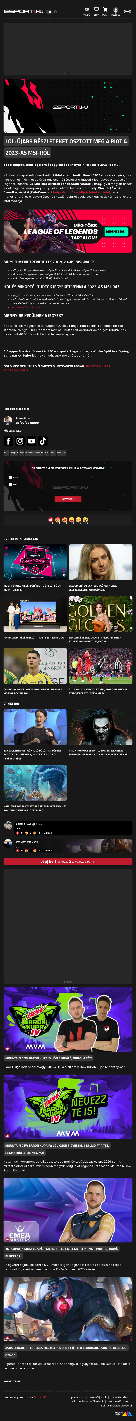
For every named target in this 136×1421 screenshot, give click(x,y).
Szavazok (68, 499)
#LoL (47, 452)
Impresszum (76, 1397)
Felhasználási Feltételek (116, 1405)
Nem (15, 484)
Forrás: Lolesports (16, 409)
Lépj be (47, 861)
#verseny (61, 452)
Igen (15, 477)
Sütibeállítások (118, 1401)
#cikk (6, 452)
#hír (22, 452)
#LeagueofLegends (34, 452)
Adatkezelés (120, 1397)
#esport (14, 452)
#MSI (53, 452)
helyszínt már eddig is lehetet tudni (81, 192)
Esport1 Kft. (41, 1397)
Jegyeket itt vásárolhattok (28, 307)
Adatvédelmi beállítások (87, 1401)
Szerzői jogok (97, 1397)
